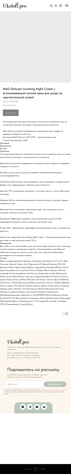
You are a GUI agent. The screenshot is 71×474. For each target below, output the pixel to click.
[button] (51, 5)
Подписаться (54, 384)
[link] (56, 5)
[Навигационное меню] (66, 6)
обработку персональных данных (54, 390)
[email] (23, 384)
